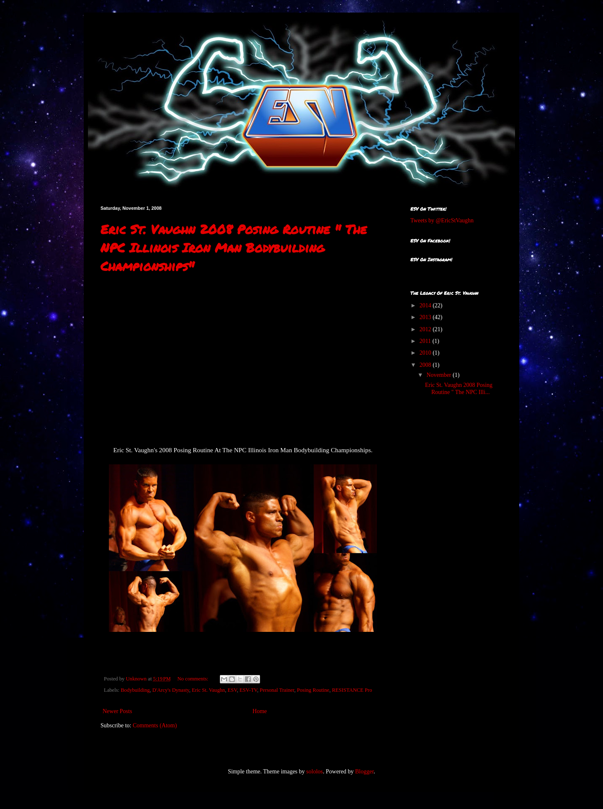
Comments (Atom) (155, 725)
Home (260, 711)
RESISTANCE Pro (352, 690)
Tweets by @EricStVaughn (442, 220)
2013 (426, 317)
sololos (314, 771)
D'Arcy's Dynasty (170, 690)
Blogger (364, 771)
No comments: (194, 679)
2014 (426, 305)
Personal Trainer (277, 690)
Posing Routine (313, 690)
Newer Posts (117, 711)
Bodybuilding (135, 690)
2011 (426, 341)
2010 (426, 353)
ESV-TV (248, 690)
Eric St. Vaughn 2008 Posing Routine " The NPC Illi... (458, 388)
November (439, 375)
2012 (426, 329)
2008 (426, 365)
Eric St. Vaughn (208, 690)
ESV (232, 690)
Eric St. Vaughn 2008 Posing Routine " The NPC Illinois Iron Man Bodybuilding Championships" (233, 247)
